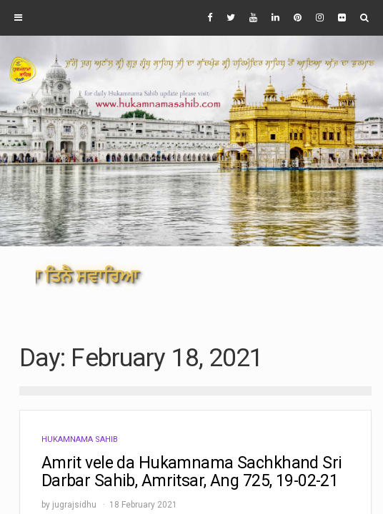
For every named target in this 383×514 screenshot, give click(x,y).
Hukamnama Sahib (79, 439)
